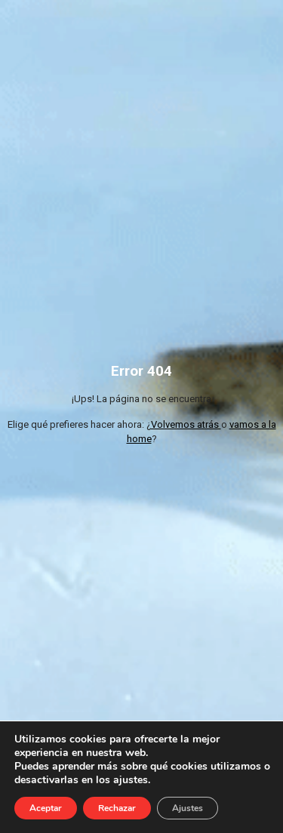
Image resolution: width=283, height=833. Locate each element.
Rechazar (117, 808)
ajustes (130, 780)
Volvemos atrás (186, 424)
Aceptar (45, 808)
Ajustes (187, 808)
